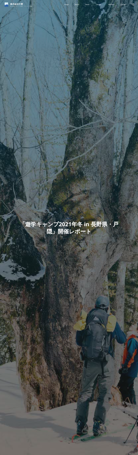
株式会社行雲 (16, 4)
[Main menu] (132, 5)
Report (68, 218)
